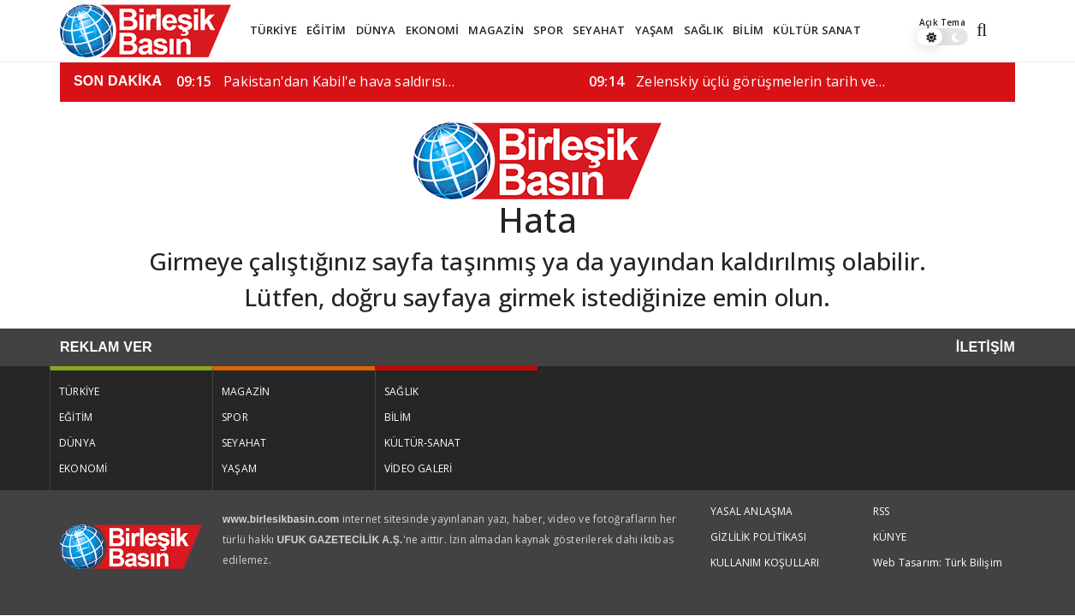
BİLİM (748, 30)
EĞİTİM (326, 30)
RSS (881, 511)
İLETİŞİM (985, 347)
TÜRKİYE (273, 30)
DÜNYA (376, 30)
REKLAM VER (106, 347)
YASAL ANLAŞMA (751, 511)
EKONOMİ (432, 30)
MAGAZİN (495, 30)
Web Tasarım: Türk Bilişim (937, 562)
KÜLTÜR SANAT (816, 30)
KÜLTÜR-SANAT (422, 442)
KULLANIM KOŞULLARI (765, 562)
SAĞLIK (703, 30)
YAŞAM (654, 30)
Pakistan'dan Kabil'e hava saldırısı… (315, 81)
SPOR (548, 30)
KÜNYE (889, 537)
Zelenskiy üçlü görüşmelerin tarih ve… (737, 81)
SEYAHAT (599, 30)
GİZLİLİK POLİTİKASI (758, 537)
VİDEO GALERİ (418, 468)
